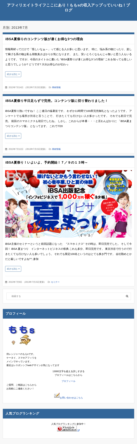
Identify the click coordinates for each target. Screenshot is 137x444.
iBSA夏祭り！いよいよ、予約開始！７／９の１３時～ (46, 162)
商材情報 (56, 87)
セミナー (55, 282)
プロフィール (68, 381)
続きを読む (12, 74)
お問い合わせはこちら (68, 397)
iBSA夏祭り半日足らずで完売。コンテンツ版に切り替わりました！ (56, 101)
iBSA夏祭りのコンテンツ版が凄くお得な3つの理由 (44, 39)
